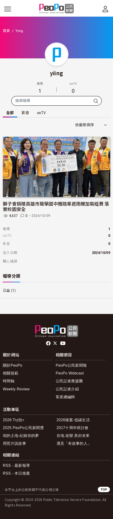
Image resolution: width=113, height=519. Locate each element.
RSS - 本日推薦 (16, 473)
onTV (41, 113)
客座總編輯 (65, 397)
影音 (25, 113)
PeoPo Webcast (70, 373)
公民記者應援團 (69, 381)
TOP (104, 489)
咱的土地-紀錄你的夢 (21, 436)
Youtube (63, 343)
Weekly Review (16, 389)
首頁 (6, 31)
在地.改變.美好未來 (73, 436)
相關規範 (10, 373)
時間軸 (8, 381)
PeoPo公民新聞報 (71, 365)
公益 (6, 290)
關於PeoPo (12, 365)
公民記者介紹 (67, 389)
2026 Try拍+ (13, 420)
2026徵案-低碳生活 (73, 420)
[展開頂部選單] (105, 9)
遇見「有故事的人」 (74, 443)
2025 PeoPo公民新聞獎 (23, 428)
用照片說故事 (14, 443)
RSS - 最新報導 (16, 465)
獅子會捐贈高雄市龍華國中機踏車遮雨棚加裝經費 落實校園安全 (56, 206)
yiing (56, 73)
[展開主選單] (7, 9)
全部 (10, 113)
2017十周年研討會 (73, 428)
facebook (48, 343)
